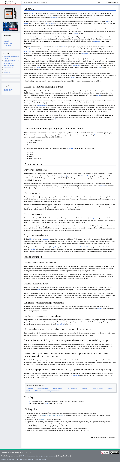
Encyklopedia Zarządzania (11, 2)
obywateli (76, 65)
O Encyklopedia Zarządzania (24, 459)
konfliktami (53, 17)
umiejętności (50, 23)
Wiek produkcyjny (71, 388)
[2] (41, 158)
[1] (56, 118)
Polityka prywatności (7, 459)
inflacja (65, 176)
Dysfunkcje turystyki (43, 388)
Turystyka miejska (97, 388)
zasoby (33, 249)
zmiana (63, 47)
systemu (99, 308)
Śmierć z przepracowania (52, 391)
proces (34, 13)
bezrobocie (71, 176)
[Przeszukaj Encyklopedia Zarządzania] (62, 2)
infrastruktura (85, 176)
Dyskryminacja (94, 218)
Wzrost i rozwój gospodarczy (8, 89)
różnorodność (60, 324)
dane (38, 67)
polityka (46, 403)
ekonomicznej (28, 49)
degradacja (54, 247)
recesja (60, 176)
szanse (108, 21)
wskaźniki (75, 33)
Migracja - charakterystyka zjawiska (51, 415)
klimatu (31, 239)
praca (38, 289)
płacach (102, 186)
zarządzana (96, 41)
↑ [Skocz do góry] (29, 401)
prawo (99, 67)
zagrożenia (46, 239)
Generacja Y (85, 388)
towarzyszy (97, 135)
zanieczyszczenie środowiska (80, 247)
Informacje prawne (40, 459)
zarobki (71, 148)
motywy (72, 77)
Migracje (41, 419)
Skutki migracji (57, 388)
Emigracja (30, 388)
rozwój (26, 23)
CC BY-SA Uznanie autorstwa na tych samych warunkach (38, 456)
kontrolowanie (41, 105)
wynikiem (76, 375)
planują (98, 95)
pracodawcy (85, 53)
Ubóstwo (38, 391)
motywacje (27, 51)
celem (56, 47)
